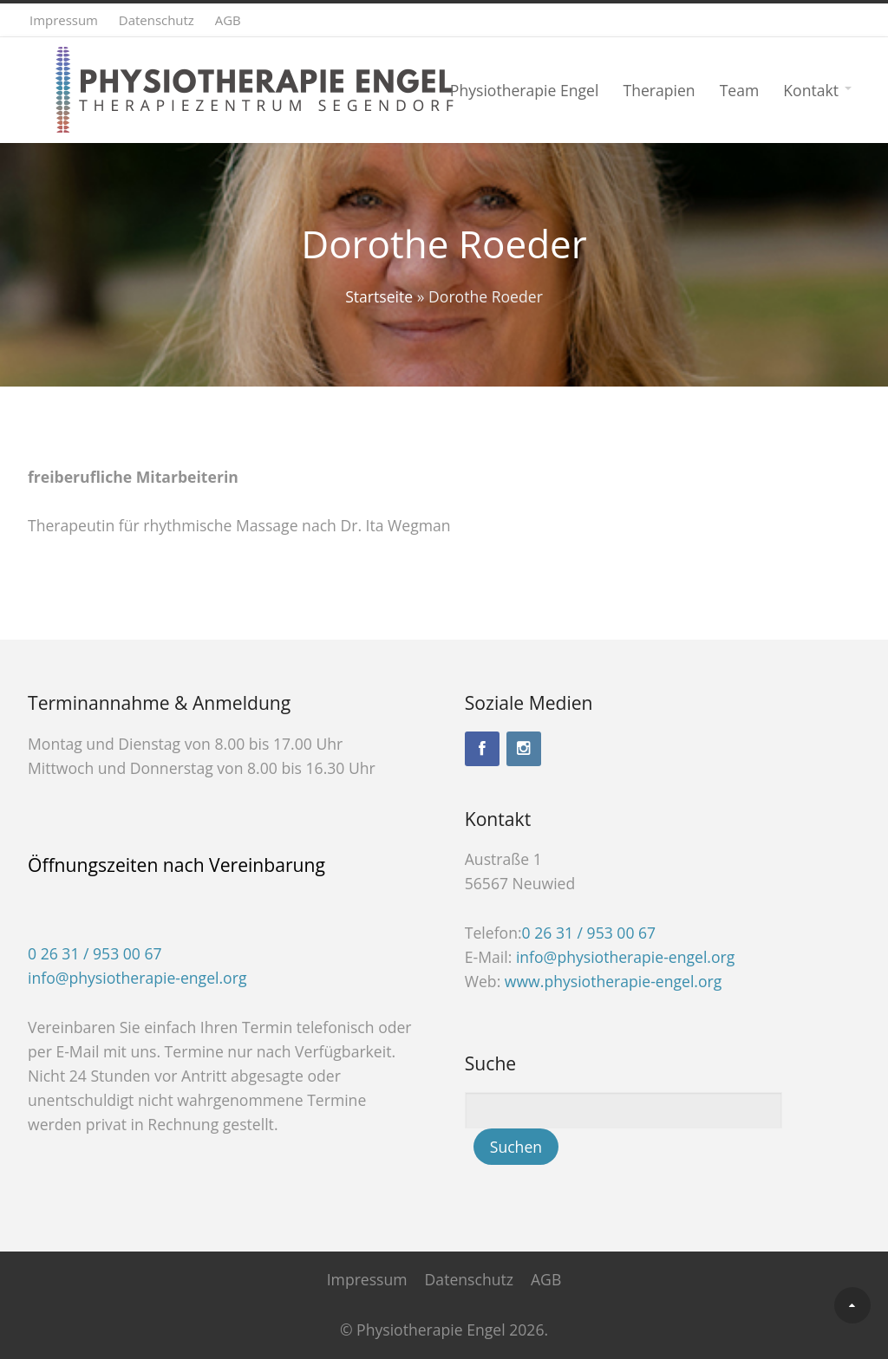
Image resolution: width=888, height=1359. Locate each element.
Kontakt (811, 90)
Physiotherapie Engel (524, 90)
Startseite (379, 296)
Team (740, 90)
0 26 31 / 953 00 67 (95, 953)
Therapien (659, 90)
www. (613, 981)
